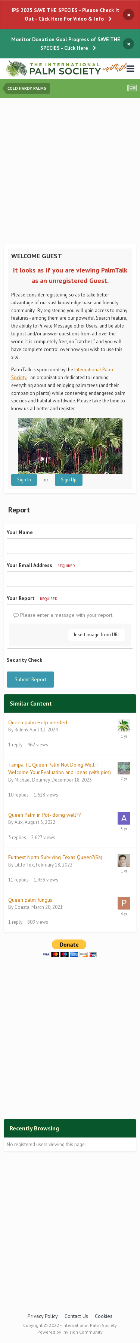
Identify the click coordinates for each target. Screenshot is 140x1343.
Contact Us (76, 1316)
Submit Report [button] (30, 679)
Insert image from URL (97, 634)
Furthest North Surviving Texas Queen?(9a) (55, 857)
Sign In (24, 479)
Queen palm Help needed (37, 722)
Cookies (103, 1316)
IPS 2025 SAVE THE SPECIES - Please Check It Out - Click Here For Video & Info (65, 14)
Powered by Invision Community (70, 1332)
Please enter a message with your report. (63, 615)
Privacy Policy (43, 1316)
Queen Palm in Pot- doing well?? (44, 814)
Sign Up (69, 479)
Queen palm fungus (30, 899)
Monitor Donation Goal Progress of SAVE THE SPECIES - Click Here (65, 43)
